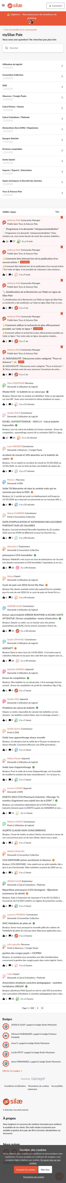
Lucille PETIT (17, 1052)
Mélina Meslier (14, 758)
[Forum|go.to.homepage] (15, 5)
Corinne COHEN (15, 788)
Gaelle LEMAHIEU (15, 639)
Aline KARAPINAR (15, 383)
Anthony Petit (13, 220)
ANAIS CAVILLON (15, 851)
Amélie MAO (13, 699)
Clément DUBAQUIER (21, 1034)
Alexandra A (12, 546)
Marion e (11, 479)
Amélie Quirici (13, 728)
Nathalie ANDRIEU (16, 669)
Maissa (10, 576)
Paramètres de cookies (38, 1086)
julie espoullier (14, 944)
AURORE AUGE (14, 606)
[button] (3, 6)
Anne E (14, 1043)
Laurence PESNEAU (16, 914)
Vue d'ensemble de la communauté (21, 29)
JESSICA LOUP (14, 881)
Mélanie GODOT (15, 821)
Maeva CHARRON (15, 513)
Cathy (10, 974)
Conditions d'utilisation (15, 1086)
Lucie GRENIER (14, 446)
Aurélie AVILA (13, 413)
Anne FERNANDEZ (20, 1061)
